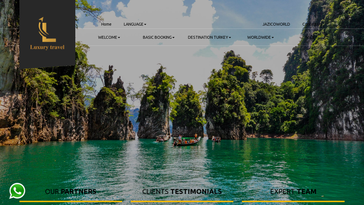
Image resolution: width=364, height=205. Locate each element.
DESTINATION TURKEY (209, 37)
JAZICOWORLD (276, 24)
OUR (70, 191)
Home (106, 24)
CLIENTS (182, 191)
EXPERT (293, 191)
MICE (310, 37)
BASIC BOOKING (159, 37)
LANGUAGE (135, 24)
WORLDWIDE (260, 37)
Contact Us (312, 24)
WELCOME (109, 37)
